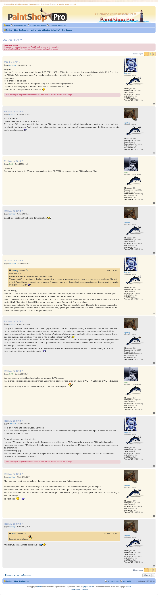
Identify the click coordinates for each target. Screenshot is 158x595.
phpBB (39, 587)
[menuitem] (6, 25)
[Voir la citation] (26, 270)
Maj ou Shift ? (12, 40)
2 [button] (150, 54)
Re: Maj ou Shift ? (13, 111)
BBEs (129, 587)
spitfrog (15, 271)
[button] (154, 54)
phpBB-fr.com (88, 587)
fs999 (14, 534)
